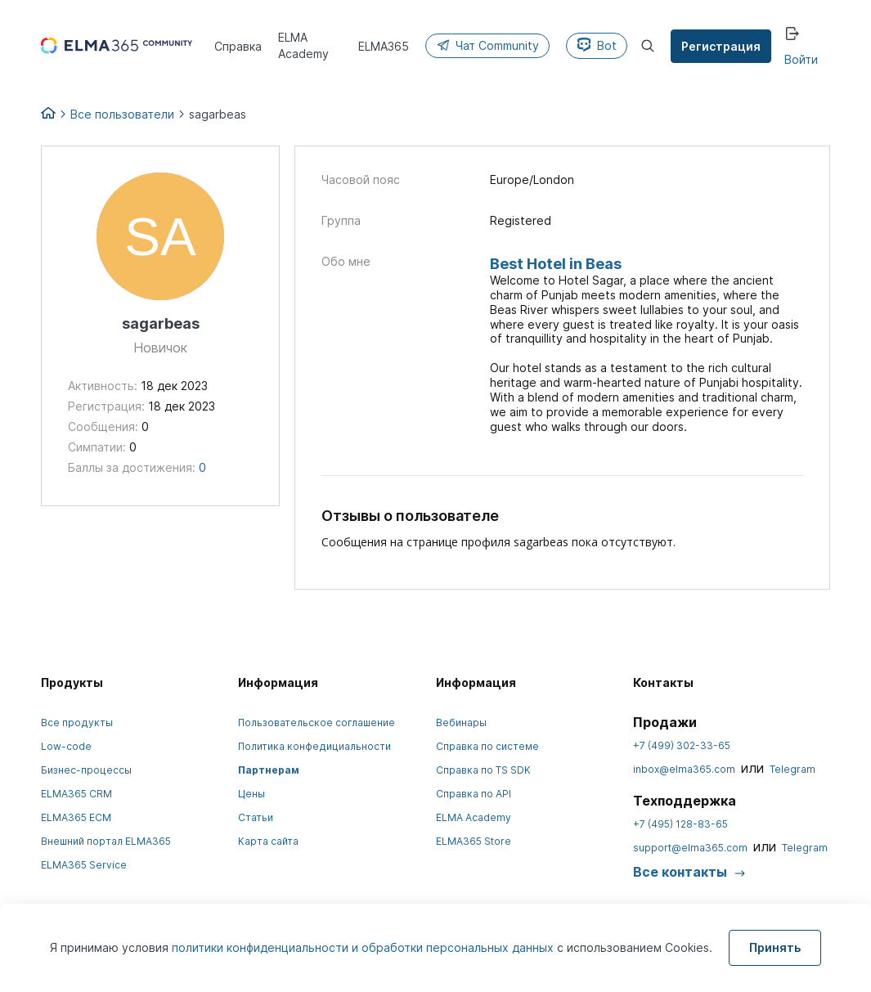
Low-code (66, 746)
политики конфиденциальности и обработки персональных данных (364, 947)
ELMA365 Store (473, 841)
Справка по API (473, 794)
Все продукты (77, 722)
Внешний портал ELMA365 (106, 841)
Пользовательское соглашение (316, 722)
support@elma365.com (690, 848)
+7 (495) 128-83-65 (680, 824)
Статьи (255, 817)
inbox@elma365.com (684, 769)
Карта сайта (268, 841)
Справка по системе (487, 746)
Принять (775, 947)
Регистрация (722, 46)
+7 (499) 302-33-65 (681, 745)
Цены (251, 794)
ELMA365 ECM (76, 817)
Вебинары (461, 722)
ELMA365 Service (84, 865)
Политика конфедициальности (314, 746)
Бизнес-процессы (86, 770)
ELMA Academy (473, 817)
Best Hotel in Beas (556, 263)
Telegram (792, 769)
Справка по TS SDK (483, 770)
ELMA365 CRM (76, 794)
